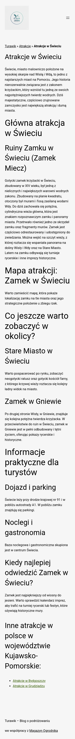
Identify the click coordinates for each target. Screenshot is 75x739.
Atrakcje (25, 46)
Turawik (10, 46)
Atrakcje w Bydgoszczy (29, 681)
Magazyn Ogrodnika (43, 731)
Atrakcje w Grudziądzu (29, 686)
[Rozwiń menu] (67, 17)
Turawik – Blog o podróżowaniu (27, 721)
